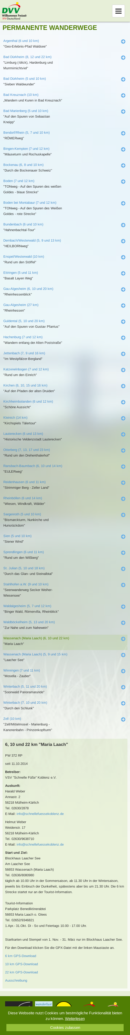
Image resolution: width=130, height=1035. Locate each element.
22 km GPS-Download (21, 972)
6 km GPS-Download (20, 956)
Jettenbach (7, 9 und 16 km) (24, 353)
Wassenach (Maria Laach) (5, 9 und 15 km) (35, 654)
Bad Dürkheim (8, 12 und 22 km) (27, 57)
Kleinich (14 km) (15, 417)
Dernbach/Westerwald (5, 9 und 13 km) (32, 240)
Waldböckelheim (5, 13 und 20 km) (29, 622)
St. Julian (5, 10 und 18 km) (24, 568)
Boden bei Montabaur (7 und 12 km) (29, 202)
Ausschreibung (16, 980)
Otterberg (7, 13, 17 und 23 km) (26, 450)
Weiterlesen (75, 1018)
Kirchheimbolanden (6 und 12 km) (28, 401)
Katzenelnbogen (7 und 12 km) (26, 369)
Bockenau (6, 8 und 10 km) (23, 165)
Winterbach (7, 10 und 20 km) (25, 702)
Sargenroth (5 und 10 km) (22, 514)
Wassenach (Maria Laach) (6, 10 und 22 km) (36, 638)
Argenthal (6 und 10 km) (21, 41)
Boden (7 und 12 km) (18, 181)
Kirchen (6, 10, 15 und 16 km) (25, 385)
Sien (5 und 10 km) (17, 536)
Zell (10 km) (12, 719)
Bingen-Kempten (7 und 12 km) (26, 149)
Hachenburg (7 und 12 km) (22, 337)
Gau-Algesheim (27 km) (20, 305)
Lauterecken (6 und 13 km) (23, 434)
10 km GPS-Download (21, 964)
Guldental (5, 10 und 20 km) (24, 321)
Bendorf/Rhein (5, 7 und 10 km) (26, 132)
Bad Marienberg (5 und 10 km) (25, 111)
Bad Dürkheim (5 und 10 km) (24, 79)
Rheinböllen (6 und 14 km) (22, 498)
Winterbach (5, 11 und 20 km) (25, 686)
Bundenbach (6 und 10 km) (23, 224)
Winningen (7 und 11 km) (21, 670)
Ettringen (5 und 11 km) (20, 273)
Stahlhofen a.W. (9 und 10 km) (25, 584)
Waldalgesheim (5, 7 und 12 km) (27, 606)
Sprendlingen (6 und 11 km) (23, 552)
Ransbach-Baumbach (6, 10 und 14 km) (32, 466)
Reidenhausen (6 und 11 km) (24, 482)
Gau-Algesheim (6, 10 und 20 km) (28, 289)
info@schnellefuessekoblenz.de (40, 814)
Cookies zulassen (65, 1027)
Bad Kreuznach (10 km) (20, 95)
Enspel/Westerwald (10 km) (23, 256)
